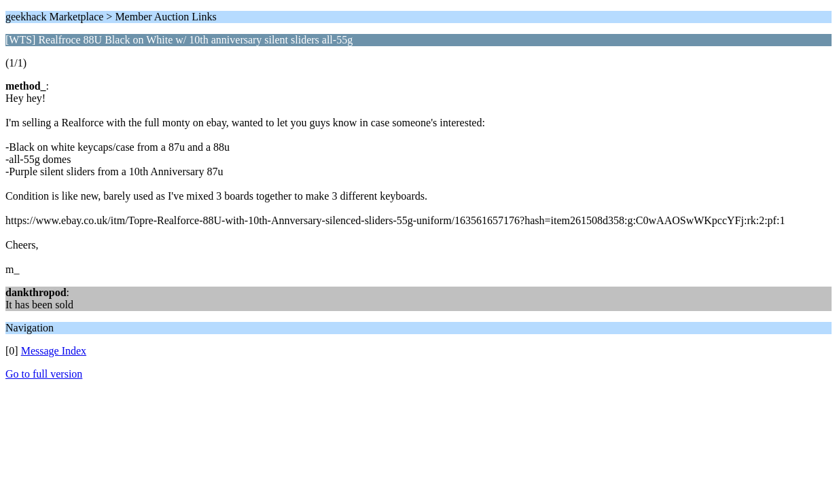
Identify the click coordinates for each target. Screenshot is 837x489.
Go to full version (43, 374)
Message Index (53, 351)
